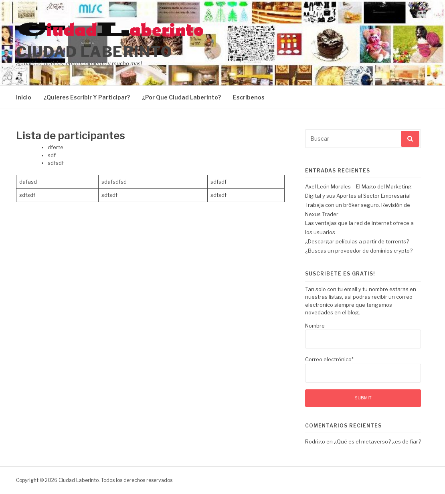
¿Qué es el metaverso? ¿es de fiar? (377, 441)
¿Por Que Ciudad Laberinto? (181, 97)
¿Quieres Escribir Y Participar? (86, 97)
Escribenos (249, 97)
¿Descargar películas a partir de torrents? (357, 241)
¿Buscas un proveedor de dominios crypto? (359, 250)
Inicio (23, 97)
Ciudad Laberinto (94, 52)
